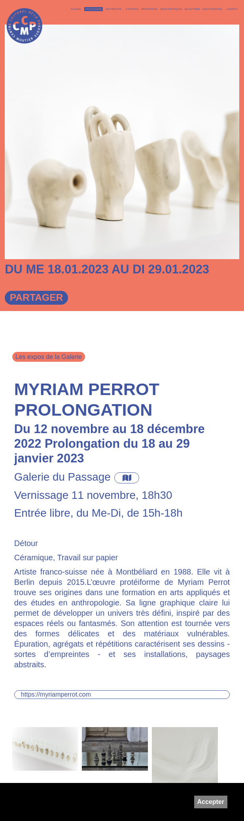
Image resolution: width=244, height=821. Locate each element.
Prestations (149, 9)
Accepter (210, 801)
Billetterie (192, 9)
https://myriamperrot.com (56, 694)
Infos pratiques (171, 9)
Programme (93, 9)
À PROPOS (132, 9)
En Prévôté (114, 9)
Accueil (76, 9)
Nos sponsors (212, 9)
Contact (232, 9)
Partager (36, 297)
